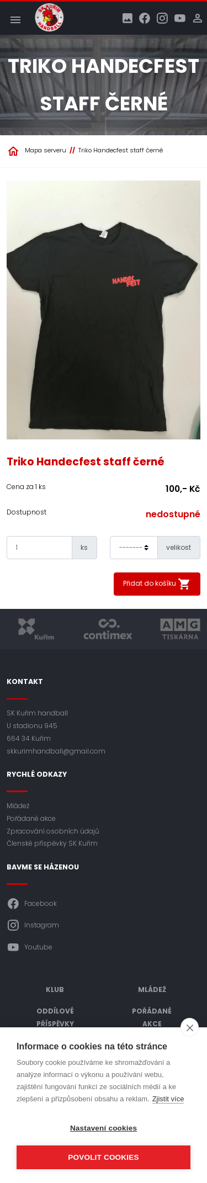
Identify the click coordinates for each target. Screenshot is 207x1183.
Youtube (29, 947)
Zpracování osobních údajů (53, 831)
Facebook (32, 903)
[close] (190, 1027)
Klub (55, 989)
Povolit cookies (103, 1157)
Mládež (18, 805)
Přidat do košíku (157, 584)
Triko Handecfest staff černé (120, 150)
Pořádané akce (31, 818)
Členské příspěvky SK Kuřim (52, 843)
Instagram (33, 925)
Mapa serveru (45, 150)
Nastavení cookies (103, 1128)
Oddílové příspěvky (55, 1017)
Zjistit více (168, 1099)
